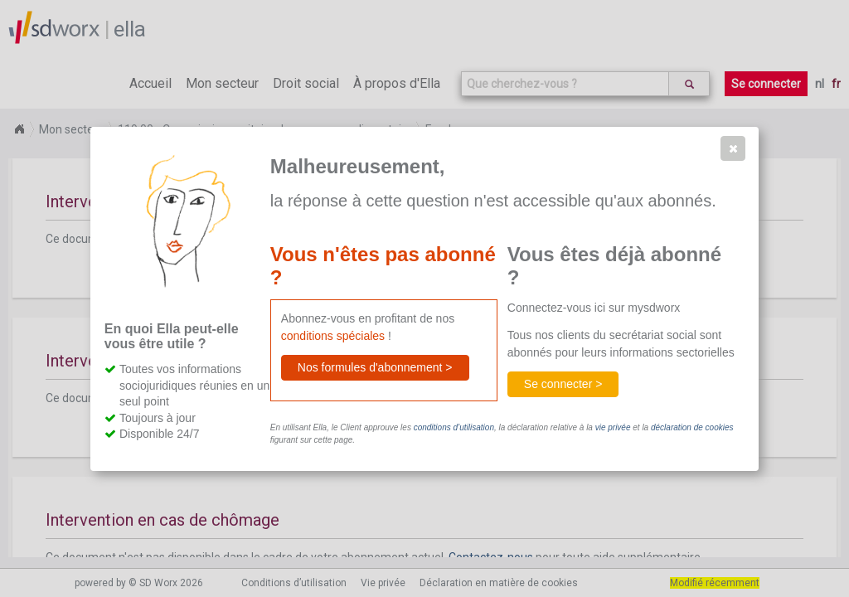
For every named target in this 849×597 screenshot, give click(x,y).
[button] (732, 148)
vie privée (613, 427)
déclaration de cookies (692, 427)
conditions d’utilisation (454, 427)
